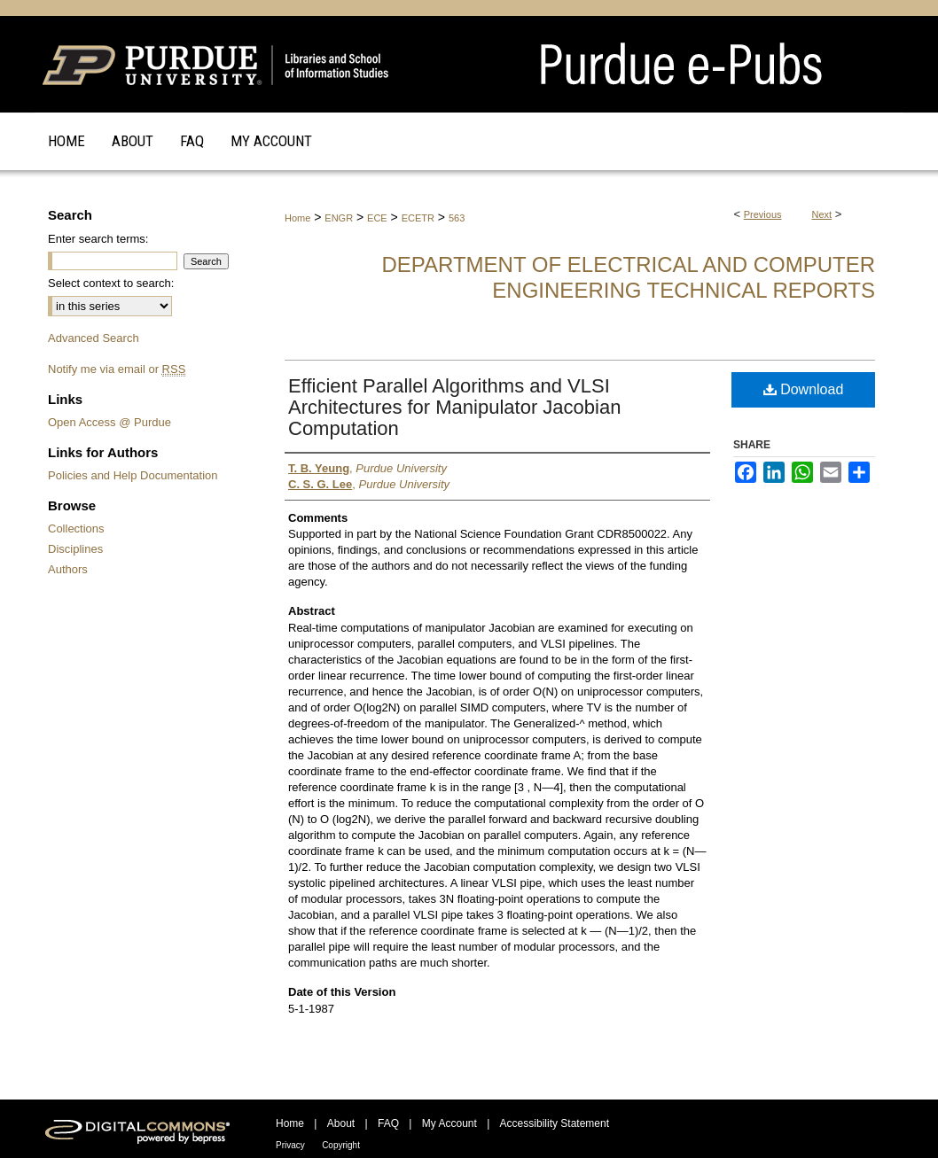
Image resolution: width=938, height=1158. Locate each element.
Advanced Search (93, 338)
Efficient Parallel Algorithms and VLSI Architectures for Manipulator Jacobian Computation (454, 407)
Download (803, 389)
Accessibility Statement (554, 1123)
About (341, 1123)
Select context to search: (111, 283)
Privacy (290, 1145)
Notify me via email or (116, 369)
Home (297, 218)
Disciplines (75, 549)
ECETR (418, 218)
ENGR (338, 218)
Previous (763, 214)
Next (822, 214)
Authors (68, 569)
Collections (76, 528)
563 (457, 218)
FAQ (388, 1123)
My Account (449, 1123)
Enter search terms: (98, 238)
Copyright (341, 1145)
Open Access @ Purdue (109, 422)
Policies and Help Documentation (133, 475)
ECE (377, 218)
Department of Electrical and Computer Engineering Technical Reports (628, 277)
